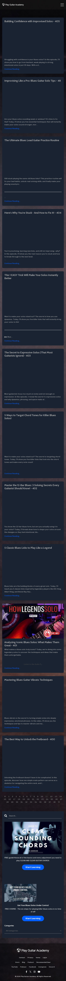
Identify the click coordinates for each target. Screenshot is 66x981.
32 (26, 802)
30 (17, 802)
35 (40, 802)
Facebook (32, 967)
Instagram (42, 967)
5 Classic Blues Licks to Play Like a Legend (28, 547)
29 (12, 802)
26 (56, 799)
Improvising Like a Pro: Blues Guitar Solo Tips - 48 (32, 80)
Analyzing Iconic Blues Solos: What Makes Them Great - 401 (31, 644)
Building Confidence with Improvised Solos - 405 (32, 21)
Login (45, 958)
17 (14, 799)
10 (42, 796)
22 (38, 799)
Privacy (30, 958)
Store (17, 962)
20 (28, 799)
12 (51, 796)
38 (54, 802)
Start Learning (33, 867)
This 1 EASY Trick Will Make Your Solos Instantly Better (31, 277)
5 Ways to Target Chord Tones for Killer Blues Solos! (30, 417)
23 (42, 799)
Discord (52, 967)
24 (47, 799)
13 (56, 796)
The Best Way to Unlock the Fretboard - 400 (29, 739)
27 (61, 799)
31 (22, 802)
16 (10, 799)
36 (45, 802)
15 (5, 799)
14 (61, 796)
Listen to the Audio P (32, 664)
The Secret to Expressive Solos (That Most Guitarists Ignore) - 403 (28, 354)
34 (36, 802)
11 (46, 796)
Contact (22, 958)
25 (52, 799)
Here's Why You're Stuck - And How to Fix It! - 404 (32, 212)
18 (19, 799)
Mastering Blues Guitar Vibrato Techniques (28, 679)
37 (50, 802)
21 (33, 799)
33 (31, 802)
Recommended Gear (43, 962)
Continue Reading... (12, 69)
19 (24, 799)
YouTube (14, 967)
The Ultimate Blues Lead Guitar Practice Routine (31, 140)
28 (7, 802)
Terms (38, 958)
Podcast (31, 962)
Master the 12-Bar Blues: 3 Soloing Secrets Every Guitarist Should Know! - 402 (31, 487)
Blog (23, 962)
